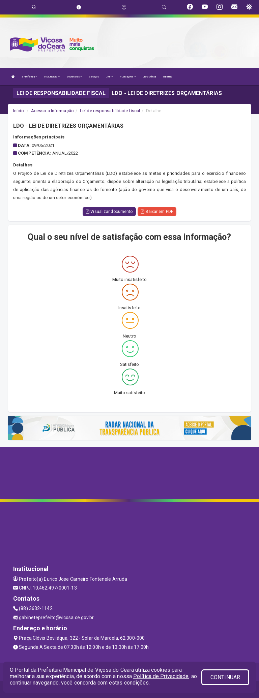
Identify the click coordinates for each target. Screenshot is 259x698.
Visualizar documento (109, 211)
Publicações (128, 76)
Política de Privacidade (161, 676)
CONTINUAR (225, 677)
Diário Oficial (149, 76)
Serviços (94, 76)
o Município (52, 76)
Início (18, 110)
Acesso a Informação (52, 110)
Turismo (167, 76)
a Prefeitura (29, 76)
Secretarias (74, 76)
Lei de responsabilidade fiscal (110, 110)
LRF (109, 76)
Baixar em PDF (157, 211)
